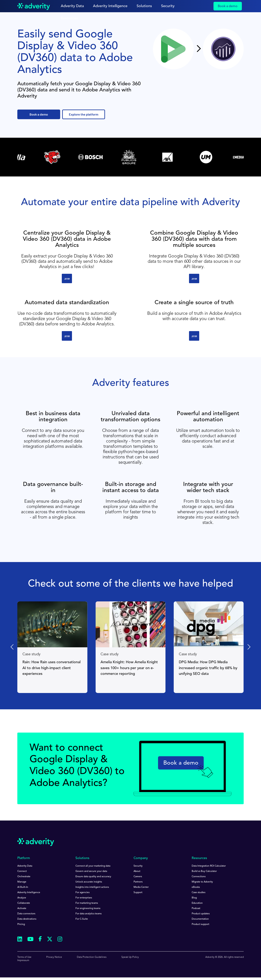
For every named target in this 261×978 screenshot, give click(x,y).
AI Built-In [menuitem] (22, 887)
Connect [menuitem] (22, 871)
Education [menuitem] (197, 903)
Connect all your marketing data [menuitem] (92, 866)
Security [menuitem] (138, 866)
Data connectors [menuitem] (26, 914)
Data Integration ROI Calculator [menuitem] (209, 866)
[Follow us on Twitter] (49, 939)
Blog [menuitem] (194, 898)
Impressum (23, 960)
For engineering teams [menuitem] (87, 908)
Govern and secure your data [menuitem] (91, 871)
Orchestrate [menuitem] (23, 876)
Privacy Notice (54, 957)
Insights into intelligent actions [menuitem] (92, 887)
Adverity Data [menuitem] (24, 866)
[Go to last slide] (12, 647)
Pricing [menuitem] (21, 924)
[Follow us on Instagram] (60, 939)
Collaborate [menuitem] (23, 903)
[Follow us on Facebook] (40, 939)
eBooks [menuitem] (196, 887)
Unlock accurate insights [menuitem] (88, 882)
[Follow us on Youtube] (30, 939)
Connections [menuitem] (199, 876)
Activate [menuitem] (21, 908)
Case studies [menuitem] (198, 892)
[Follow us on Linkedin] (19, 939)
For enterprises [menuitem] (83, 898)
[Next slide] (248, 647)
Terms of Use (24, 957)
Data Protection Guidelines (91, 957)
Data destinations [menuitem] (26, 919)
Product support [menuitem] (200, 924)
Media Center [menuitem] (141, 887)
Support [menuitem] (138, 892)
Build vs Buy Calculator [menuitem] (204, 871)
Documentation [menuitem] (200, 919)
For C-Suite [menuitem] (81, 919)
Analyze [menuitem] (21, 898)
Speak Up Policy (130, 957)
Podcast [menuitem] (196, 908)
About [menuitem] (137, 871)
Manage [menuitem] (21, 882)
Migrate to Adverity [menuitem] (202, 882)
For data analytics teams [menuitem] (88, 914)
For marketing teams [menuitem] (86, 903)
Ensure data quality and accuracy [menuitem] (93, 876)
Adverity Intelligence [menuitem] (28, 892)
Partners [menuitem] (138, 882)
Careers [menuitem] (138, 876)
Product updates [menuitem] (201, 914)
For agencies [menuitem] (82, 892)
